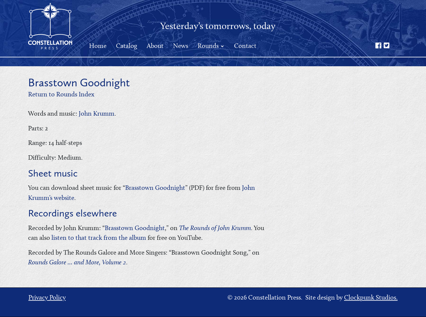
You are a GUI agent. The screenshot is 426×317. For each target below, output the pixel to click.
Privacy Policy (47, 297)
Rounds (209, 46)
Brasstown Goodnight (155, 188)
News (180, 46)
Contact (245, 46)
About (155, 46)
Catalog (126, 46)
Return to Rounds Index (61, 94)
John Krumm (96, 113)
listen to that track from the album (98, 238)
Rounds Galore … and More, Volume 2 (77, 262)
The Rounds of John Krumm (215, 228)
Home (97, 46)
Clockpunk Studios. (371, 297)
